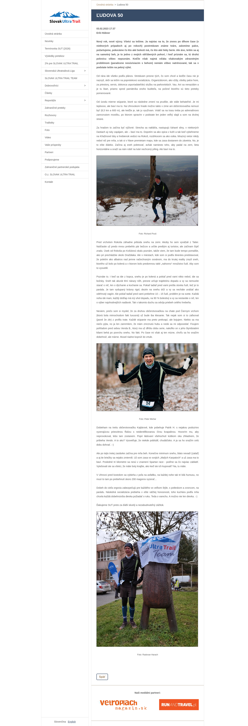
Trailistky (49, 122)
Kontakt (49, 182)
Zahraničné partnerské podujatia (62, 167)
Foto (47, 130)
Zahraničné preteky (55, 107)
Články (48, 93)
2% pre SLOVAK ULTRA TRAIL (61, 63)
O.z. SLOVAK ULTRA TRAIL (60, 174)
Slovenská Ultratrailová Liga (60, 70)
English (72, 721)
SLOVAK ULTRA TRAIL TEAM (61, 78)
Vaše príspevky (53, 144)
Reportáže (50, 100)
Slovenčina (60, 721)
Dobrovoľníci (51, 85)
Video (48, 137)
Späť (102, 676)
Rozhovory (50, 115)
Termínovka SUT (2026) (57, 48)
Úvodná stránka (53, 33)
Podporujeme (52, 159)
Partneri (49, 152)
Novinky (49, 41)
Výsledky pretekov (54, 56)
